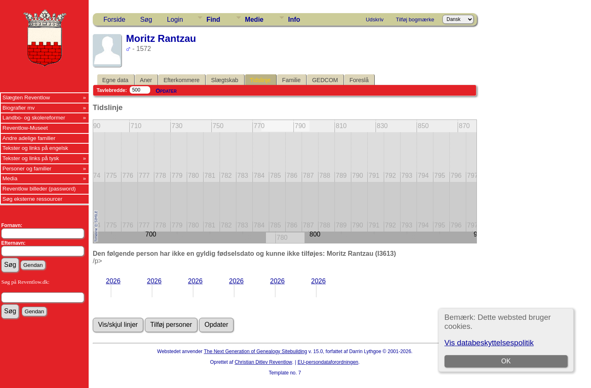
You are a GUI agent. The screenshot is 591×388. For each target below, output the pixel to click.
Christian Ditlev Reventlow (263, 362)
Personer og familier (26, 168)
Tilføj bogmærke (415, 19)
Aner (146, 80)
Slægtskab (224, 80)
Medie (254, 19)
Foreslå (359, 80)
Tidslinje (260, 80)
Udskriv (374, 19)
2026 (113, 281)
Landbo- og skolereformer (33, 118)
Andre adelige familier (28, 138)
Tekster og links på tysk (30, 158)
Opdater (166, 90)
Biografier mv (18, 108)
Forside (114, 19)
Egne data (115, 80)
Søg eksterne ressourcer (32, 199)
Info (294, 19)
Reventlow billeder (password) (39, 189)
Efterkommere (181, 80)
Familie (291, 80)
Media (9, 178)
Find (213, 19)
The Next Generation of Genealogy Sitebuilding (255, 351)
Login (175, 19)
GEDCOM (325, 80)
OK (506, 361)
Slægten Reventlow (26, 97)
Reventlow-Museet (25, 128)
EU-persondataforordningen (328, 362)
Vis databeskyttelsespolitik (489, 342)
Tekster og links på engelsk (35, 148)
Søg (146, 19)
